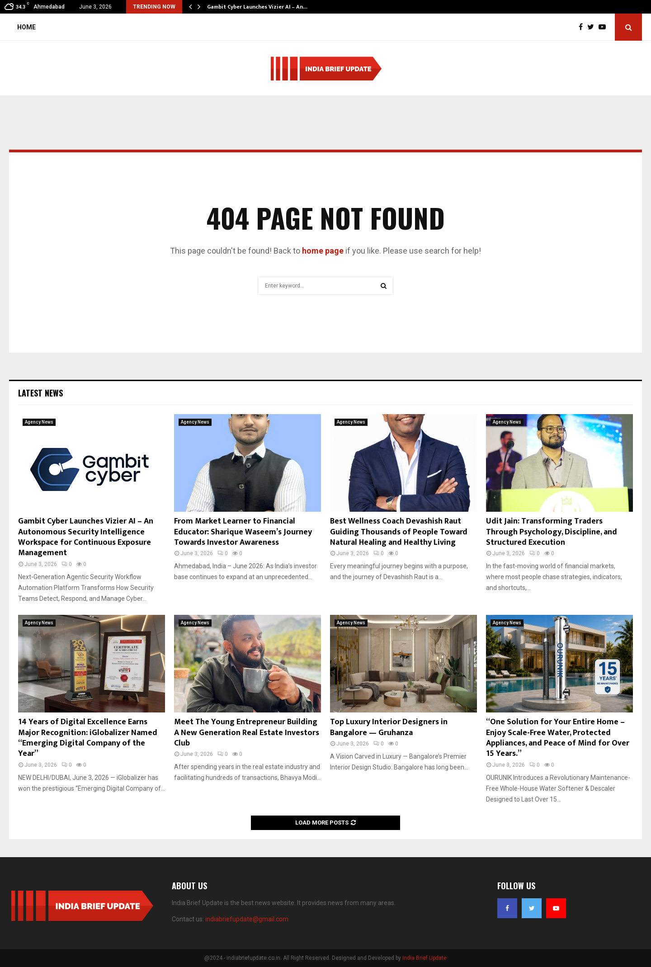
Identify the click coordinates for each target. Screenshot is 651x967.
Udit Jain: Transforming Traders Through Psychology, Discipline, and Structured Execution (551, 531)
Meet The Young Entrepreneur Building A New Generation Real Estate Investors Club (246, 732)
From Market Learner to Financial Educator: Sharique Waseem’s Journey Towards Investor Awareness (243, 531)
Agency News (39, 422)
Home (26, 27)
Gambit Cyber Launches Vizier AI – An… (257, 6)
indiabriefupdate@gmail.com (246, 919)
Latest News (40, 393)
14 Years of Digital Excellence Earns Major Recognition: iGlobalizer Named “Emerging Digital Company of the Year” (87, 737)
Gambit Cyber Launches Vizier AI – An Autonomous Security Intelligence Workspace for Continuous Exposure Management (85, 537)
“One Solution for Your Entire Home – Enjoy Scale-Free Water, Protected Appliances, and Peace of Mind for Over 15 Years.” (557, 737)
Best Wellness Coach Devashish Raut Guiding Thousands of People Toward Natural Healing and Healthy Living (398, 531)
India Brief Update (424, 958)
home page (323, 250)
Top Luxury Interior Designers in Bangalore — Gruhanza (389, 727)
